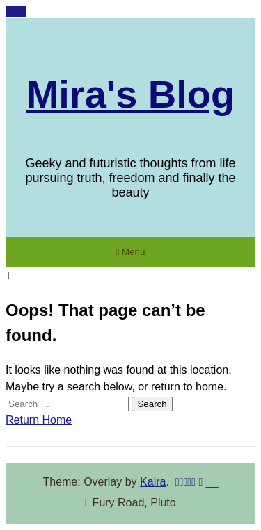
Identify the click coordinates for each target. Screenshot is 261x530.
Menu (130, 252)
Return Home (39, 420)
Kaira (153, 482)
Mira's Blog (130, 94)
